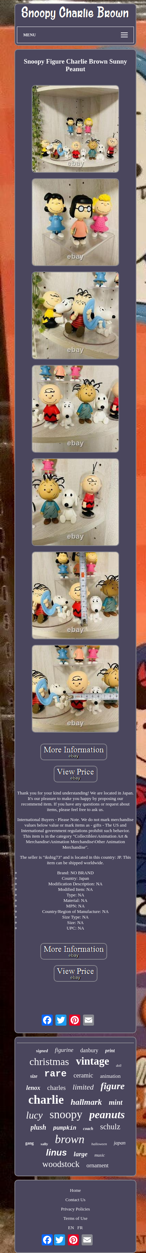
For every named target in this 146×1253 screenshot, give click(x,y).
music (99, 1155)
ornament (97, 1165)
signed (42, 1050)
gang (29, 1143)
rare (55, 1074)
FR (80, 1227)
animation (110, 1076)
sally (44, 1144)
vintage (92, 1061)
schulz (110, 1126)
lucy (34, 1115)
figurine (64, 1050)
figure (113, 1086)
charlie (46, 1099)
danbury (89, 1050)
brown (70, 1139)
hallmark (86, 1101)
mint (116, 1102)
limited (83, 1087)
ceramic (83, 1075)
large (80, 1154)
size (34, 1076)
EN (71, 1227)
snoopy (66, 1114)
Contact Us (75, 1199)
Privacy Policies (75, 1209)
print (110, 1050)
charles (56, 1087)
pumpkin (64, 1128)
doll (119, 1065)
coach (88, 1128)
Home (75, 1190)
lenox (33, 1087)
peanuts (107, 1114)
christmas (49, 1061)
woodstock (61, 1164)
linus (56, 1152)
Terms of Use (75, 1218)
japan (119, 1143)
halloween (99, 1144)
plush (38, 1127)
